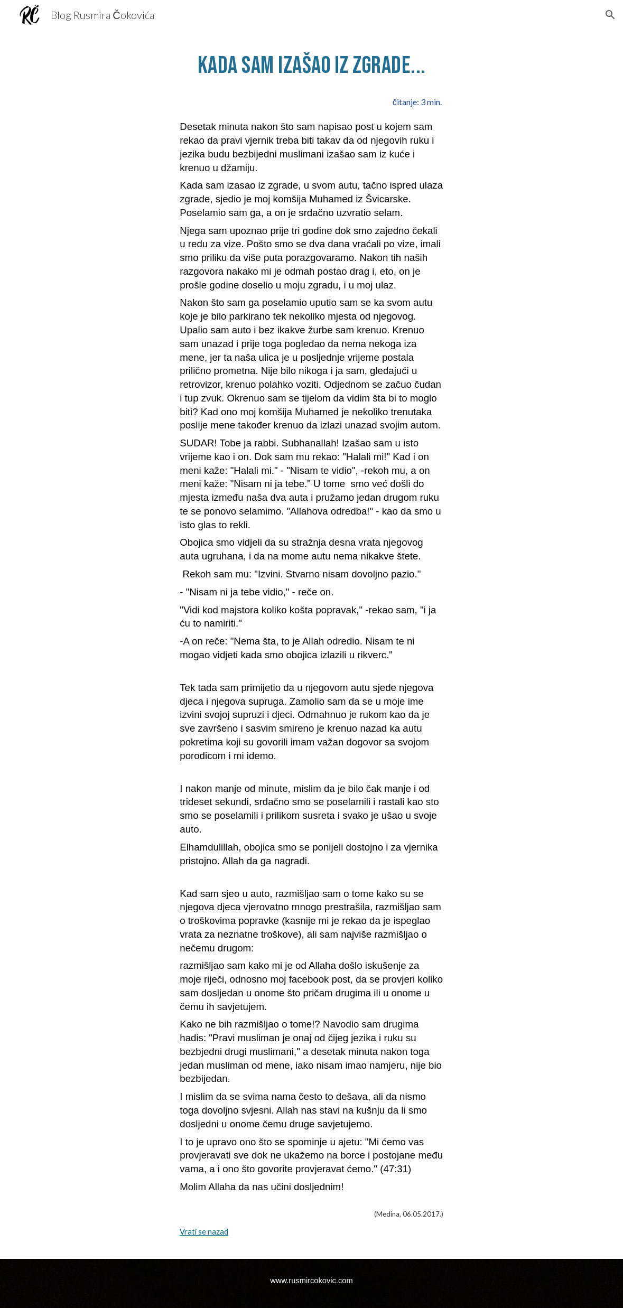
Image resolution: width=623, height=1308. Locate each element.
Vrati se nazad (204, 1231)
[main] (311, 65)
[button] (610, 14)
